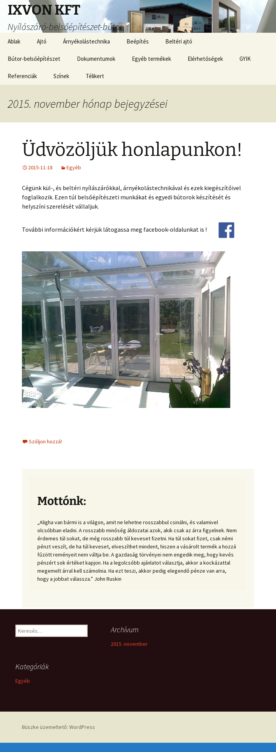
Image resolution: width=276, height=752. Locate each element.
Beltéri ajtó (178, 41)
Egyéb (74, 167)
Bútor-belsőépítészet (34, 58)
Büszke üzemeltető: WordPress (58, 727)
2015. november (129, 643)
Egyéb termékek (151, 58)
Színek (61, 76)
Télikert (95, 76)
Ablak (14, 41)
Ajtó (42, 41)
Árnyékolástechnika (86, 41)
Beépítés (137, 41)
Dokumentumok (96, 58)
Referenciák (22, 76)
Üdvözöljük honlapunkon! (132, 150)
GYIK (245, 58)
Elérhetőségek (205, 58)
